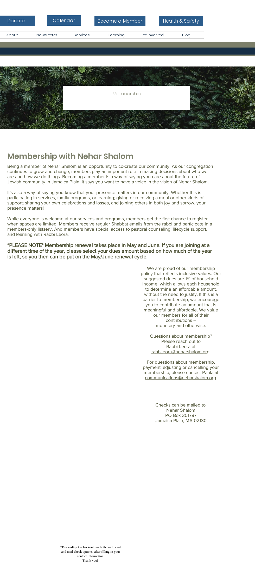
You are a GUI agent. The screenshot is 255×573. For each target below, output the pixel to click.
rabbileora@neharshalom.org (180, 351)
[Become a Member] (120, 21)
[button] (116, 35)
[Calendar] (64, 20)
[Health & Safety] (180, 21)
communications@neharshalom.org (180, 377)
